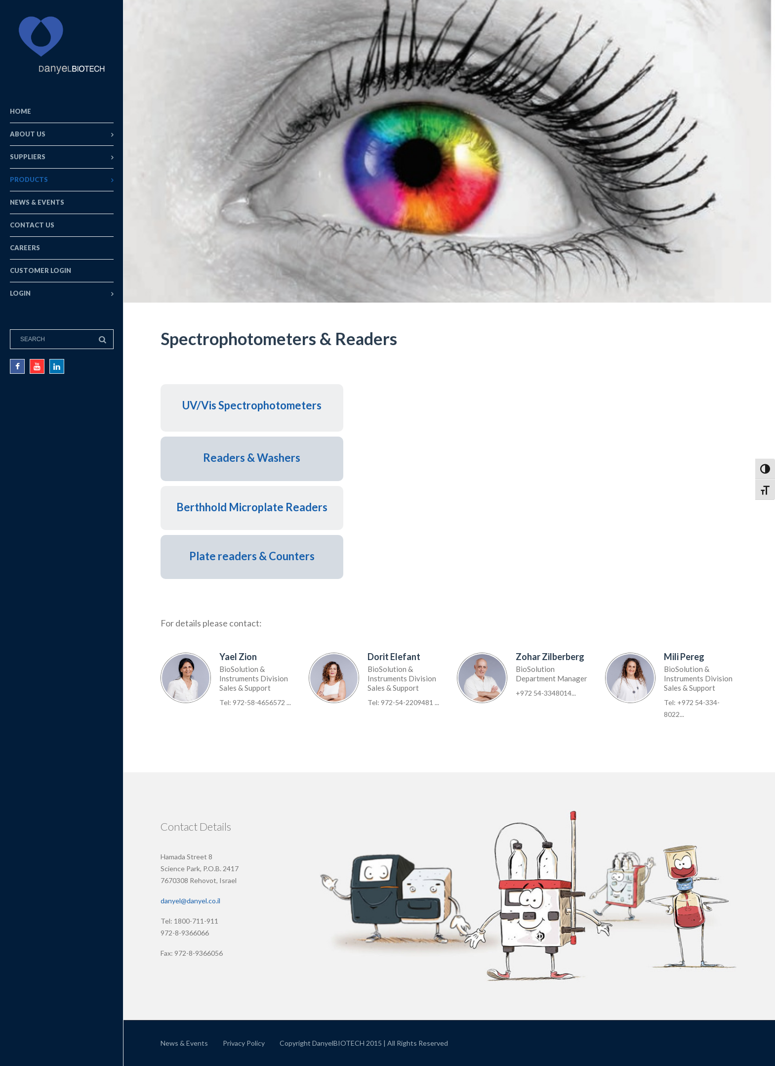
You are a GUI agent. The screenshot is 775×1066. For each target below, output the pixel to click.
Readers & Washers (251, 457)
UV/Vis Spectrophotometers (252, 405)
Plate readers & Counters (252, 556)
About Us (27, 134)
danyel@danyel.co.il (190, 900)
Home (20, 111)
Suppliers (27, 157)
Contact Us (32, 225)
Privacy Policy (244, 1043)
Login (20, 293)
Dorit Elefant (393, 656)
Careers (25, 248)
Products (29, 179)
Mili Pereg (684, 656)
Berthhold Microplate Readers (251, 507)
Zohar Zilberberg (550, 656)
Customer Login (40, 270)
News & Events (37, 202)
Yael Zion (238, 656)
